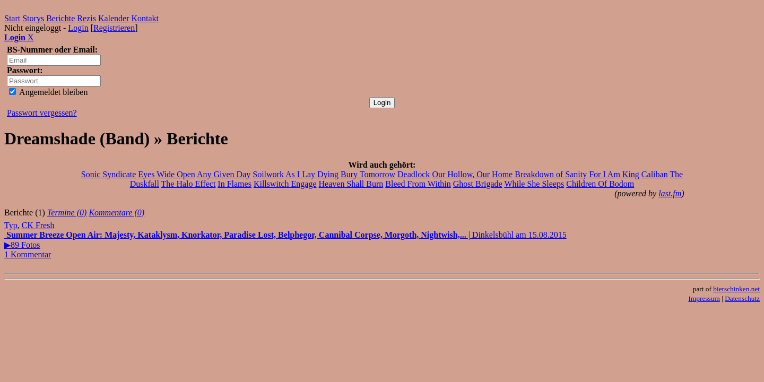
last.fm (669, 193)
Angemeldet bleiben (48, 92)
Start (12, 18)
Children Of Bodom (600, 183)
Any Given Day (223, 174)
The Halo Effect (188, 183)
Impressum (704, 298)
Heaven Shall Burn (351, 183)
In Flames (234, 183)
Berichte (60, 18)
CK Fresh (38, 225)
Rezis (86, 18)
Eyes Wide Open (166, 174)
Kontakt (145, 18)
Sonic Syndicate (108, 174)
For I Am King (614, 174)
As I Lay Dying (311, 174)
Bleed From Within (418, 183)
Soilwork (268, 174)
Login (78, 27)
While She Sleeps (534, 183)
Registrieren (114, 27)
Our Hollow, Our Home (472, 174)
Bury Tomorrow (368, 174)
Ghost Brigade (477, 183)
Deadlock (413, 174)
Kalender (113, 18)
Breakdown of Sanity (551, 174)
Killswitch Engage (285, 183)
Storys (33, 18)
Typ (11, 225)
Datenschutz (742, 298)
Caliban (654, 174)
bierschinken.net (736, 289)
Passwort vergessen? (42, 112)
